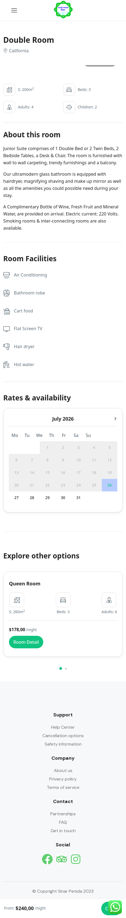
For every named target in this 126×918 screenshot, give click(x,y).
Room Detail (26, 642)
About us (63, 770)
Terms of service (63, 787)
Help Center (63, 727)
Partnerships (63, 814)
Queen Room (25, 583)
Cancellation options (63, 735)
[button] (60, 668)
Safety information (63, 744)
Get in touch (63, 831)
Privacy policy (63, 779)
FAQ (63, 822)
